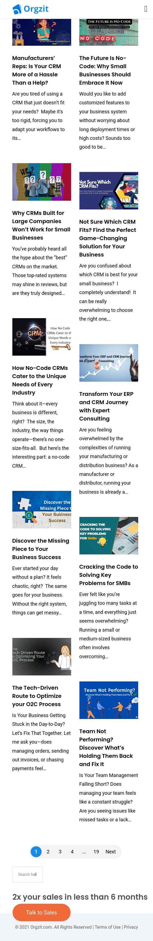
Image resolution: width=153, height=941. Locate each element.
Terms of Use (108, 927)
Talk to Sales (41, 912)
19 (96, 851)
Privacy (131, 927)
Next (111, 851)
